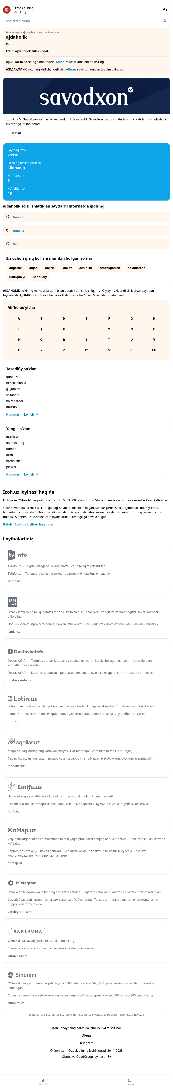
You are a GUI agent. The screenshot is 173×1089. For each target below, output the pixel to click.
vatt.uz (98, 1014)
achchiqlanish (109, 268)
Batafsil (15, 133)
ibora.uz (34, 1014)
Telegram (86, 1043)
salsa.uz (45, 1014)
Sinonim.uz (64, 62)
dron (9, 455)
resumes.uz (125, 1014)
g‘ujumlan (13, 389)
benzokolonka (16, 383)
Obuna (67, 1057)
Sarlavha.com (41, 517)
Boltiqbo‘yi (17, 277)
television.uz (85, 1014)
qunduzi (12, 377)
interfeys (12, 437)
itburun (11, 407)
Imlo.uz (8, 517)
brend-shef (14, 461)
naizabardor (14, 401)
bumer (11, 449)
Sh (132, 350)
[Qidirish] (165, 21)
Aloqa (86, 1035)
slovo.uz (71, 1014)
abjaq (33, 268)
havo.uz (139, 1014)
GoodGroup (84, 1057)
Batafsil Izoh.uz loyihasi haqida (28, 524)
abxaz (67, 268)
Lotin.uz (70, 69)
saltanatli (12, 395)
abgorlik (15, 268)
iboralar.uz (110, 1014)
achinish (85, 268)
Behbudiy (40, 277)
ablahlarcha (136, 268)
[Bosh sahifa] (45, 10)
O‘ (86, 350)
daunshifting (15, 443)
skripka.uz (58, 1014)
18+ (108, 1057)
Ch (154, 350)
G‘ (109, 350)
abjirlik (50, 268)
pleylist (11, 467)
